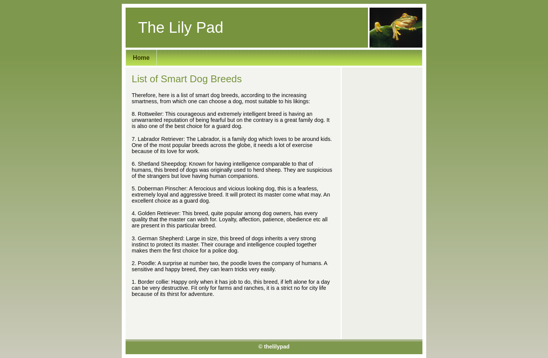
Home (141, 57)
